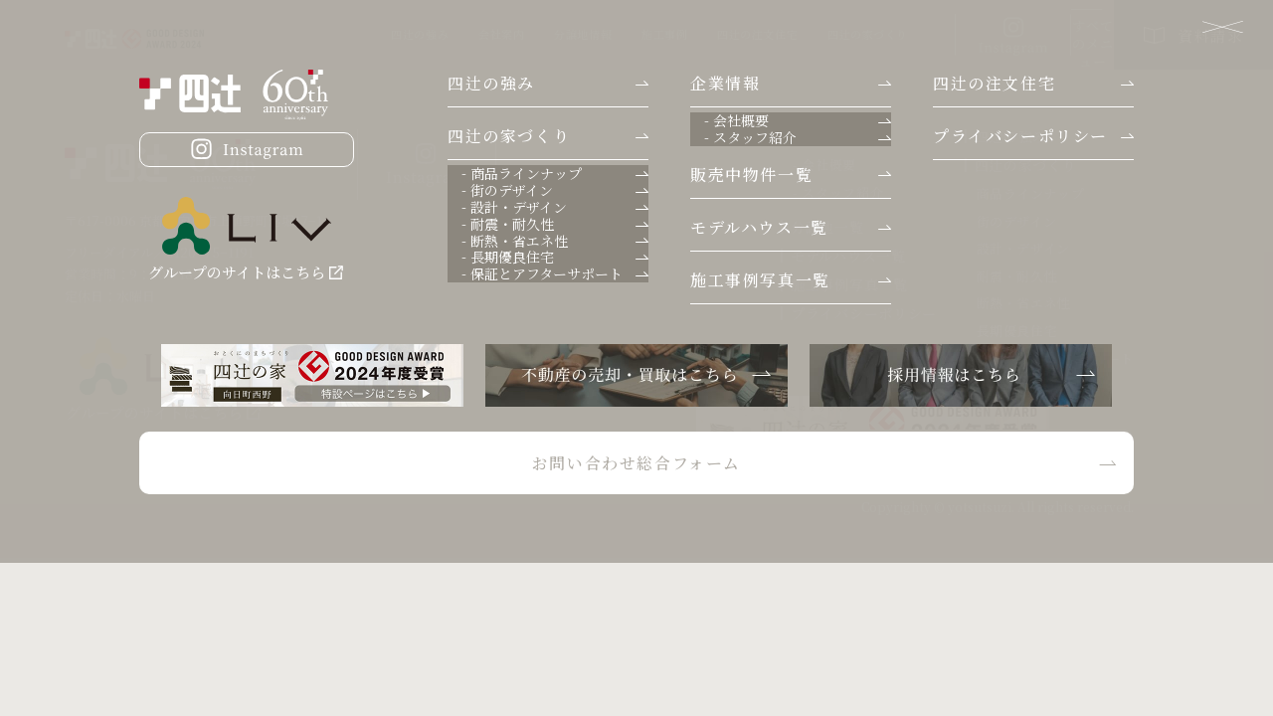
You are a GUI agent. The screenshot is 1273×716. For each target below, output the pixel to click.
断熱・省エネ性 (1024, 303)
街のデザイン (1017, 222)
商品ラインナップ (1031, 194)
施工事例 (528, 34)
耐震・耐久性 (1017, 276)
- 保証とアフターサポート (1055, 359)
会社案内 (365, 34)
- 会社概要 (824, 165)
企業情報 (820, 136)
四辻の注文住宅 (621, 34)
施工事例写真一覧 (849, 284)
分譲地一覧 (827, 227)
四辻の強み (283, 34)
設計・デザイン (1024, 249)
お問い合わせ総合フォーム (957, 460)
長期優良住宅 (1017, 331)
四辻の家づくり (731, 34)
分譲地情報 (446, 34)
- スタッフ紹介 (838, 193)
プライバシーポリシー (864, 313)
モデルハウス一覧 (848, 256)
